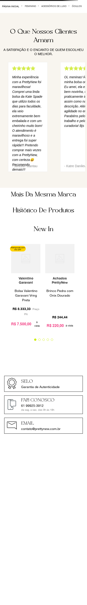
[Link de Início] (11, 6)
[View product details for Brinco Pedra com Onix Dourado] (60, 288)
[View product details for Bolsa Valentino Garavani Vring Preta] (26, 288)
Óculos (77, 6)
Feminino (30, 6)
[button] (35, 340)
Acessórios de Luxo (54, 6)
